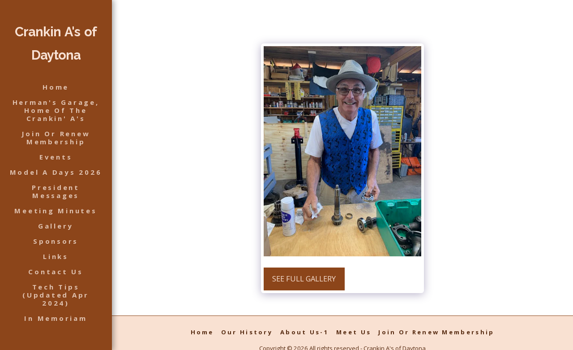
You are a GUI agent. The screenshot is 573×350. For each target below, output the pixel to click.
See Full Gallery (304, 278)
